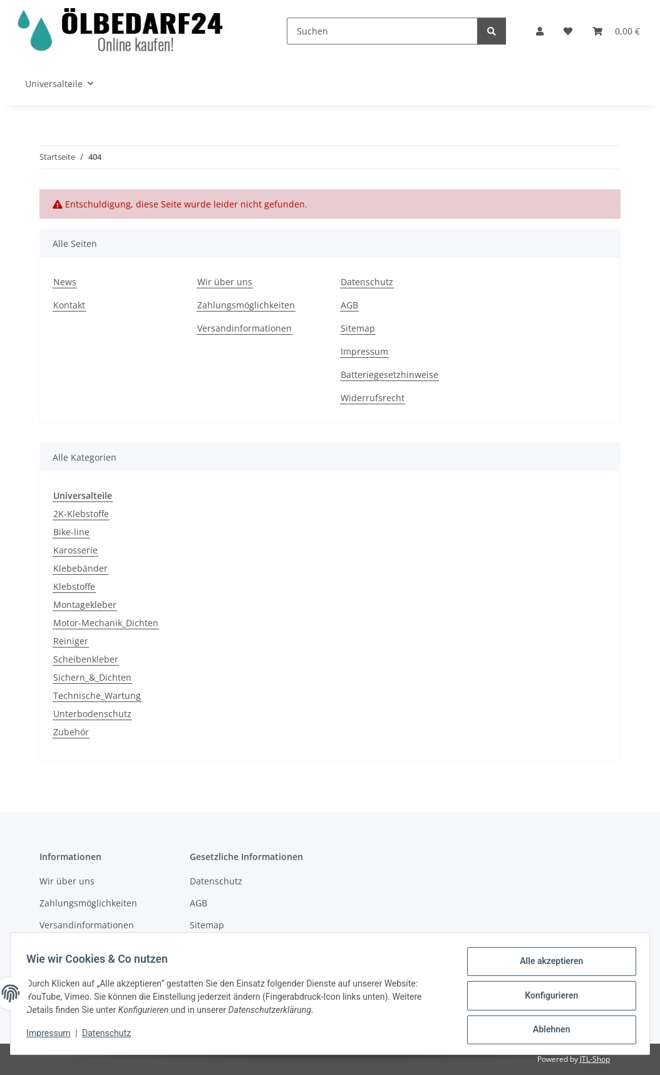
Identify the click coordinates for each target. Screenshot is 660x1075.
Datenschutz (110, 1036)
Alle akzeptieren (547, 965)
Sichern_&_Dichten (92, 677)
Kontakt (69, 305)
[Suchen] (382, 31)
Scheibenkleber (85, 659)
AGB (349, 305)
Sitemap (358, 328)
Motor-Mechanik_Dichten (105, 623)
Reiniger (70, 641)
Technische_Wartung (97, 695)
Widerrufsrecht (373, 398)
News (64, 282)
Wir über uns (224, 282)
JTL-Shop (595, 1059)
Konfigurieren (547, 998)
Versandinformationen (244, 328)
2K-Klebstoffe (81, 514)
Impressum (53, 1036)
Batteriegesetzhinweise (389, 374)
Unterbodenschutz (92, 714)
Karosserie (75, 550)
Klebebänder (80, 568)
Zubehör (71, 732)
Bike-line (71, 532)
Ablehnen (547, 1030)
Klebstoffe (74, 586)
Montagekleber (84, 605)
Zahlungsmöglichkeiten (246, 305)
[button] (540, 31)
